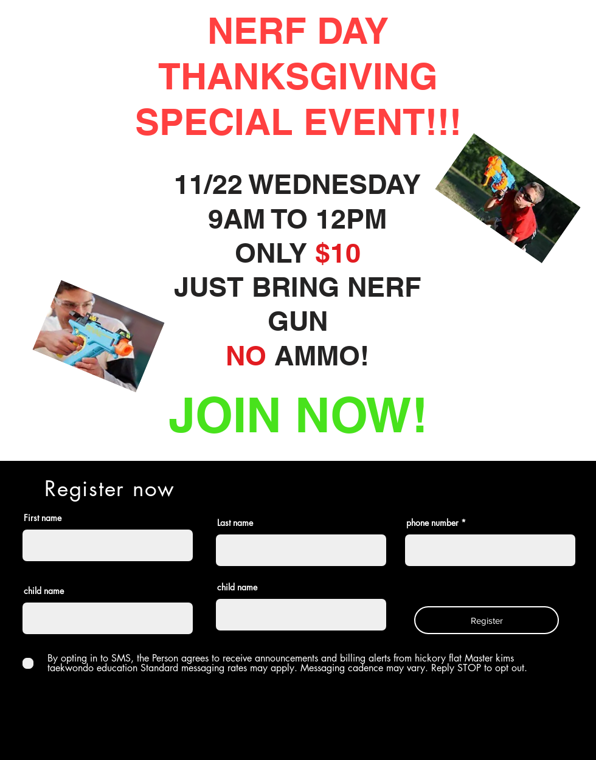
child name (44, 591)
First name (42, 518)
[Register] (486, 620)
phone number (432, 523)
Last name (235, 523)
